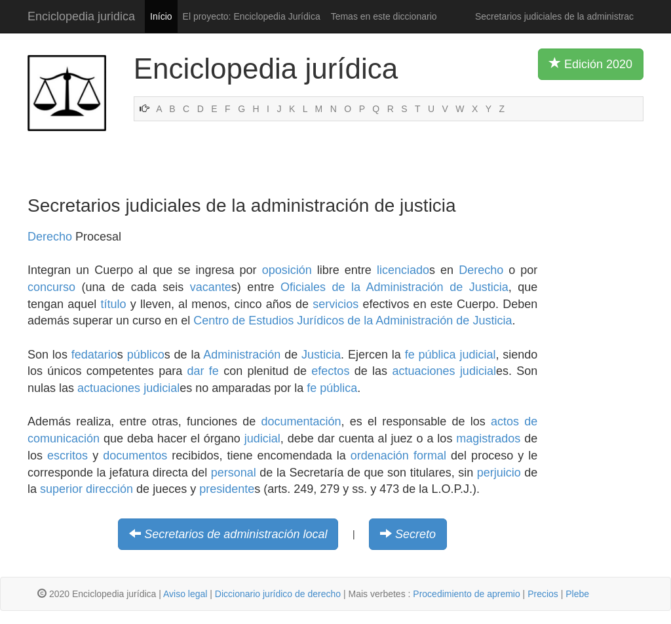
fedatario (94, 354)
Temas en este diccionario (384, 16)
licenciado (403, 270)
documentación (301, 421)
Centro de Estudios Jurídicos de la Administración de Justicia (352, 320)
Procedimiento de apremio (466, 594)
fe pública (332, 388)
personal (233, 472)
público (145, 354)
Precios (542, 594)
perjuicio (499, 472)
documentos (135, 455)
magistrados (488, 438)
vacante (210, 287)
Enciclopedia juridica (81, 16)
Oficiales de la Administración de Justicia (394, 287)
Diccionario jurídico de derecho (278, 594)
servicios (335, 304)
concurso (51, 287)
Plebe (577, 594)
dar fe (203, 371)
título (113, 304)
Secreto (415, 534)
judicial (478, 371)
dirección (109, 489)
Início (161, 16)
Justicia (321, 354)
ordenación (380, 455)
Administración (241, 354)
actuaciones (423, 371)
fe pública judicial (450, 354)
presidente (226, 489)
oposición (287, 270)
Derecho (50, 236)
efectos (330, 371)
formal (429, 455)
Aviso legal (185, 594)
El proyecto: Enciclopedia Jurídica (251, 16)
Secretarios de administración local (235, 534)
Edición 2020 (590, 63)
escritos (67, 455)
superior (61, 489)
